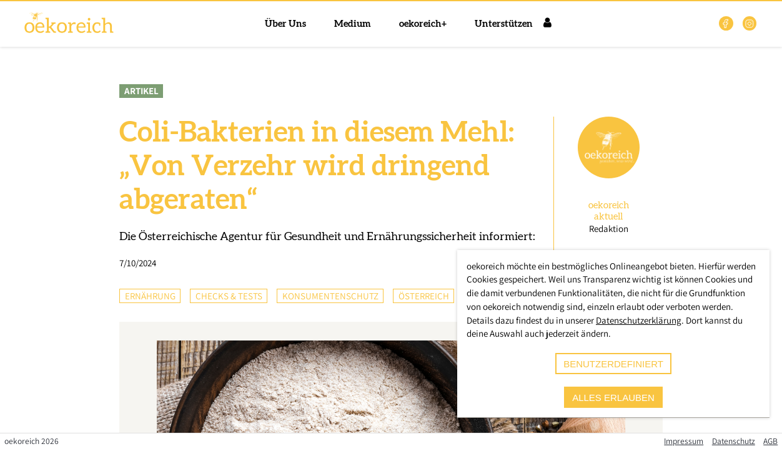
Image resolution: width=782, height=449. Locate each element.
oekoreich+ (423, 24)
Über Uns (285, 24)
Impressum (683, 441)
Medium (352, 24)
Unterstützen (504, 24)
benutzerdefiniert (613, 364)
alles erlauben (613, 397)
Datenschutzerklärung (638, 320)
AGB (770, 441)
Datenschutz (733, 441)
